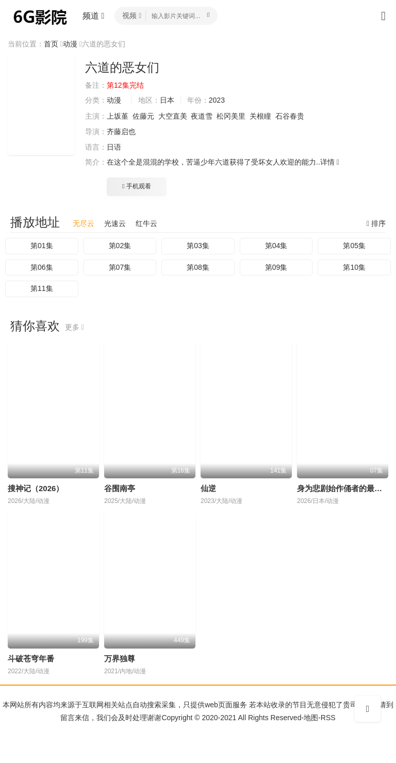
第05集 (354, 245)
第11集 (41, 288)
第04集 (276, 245)
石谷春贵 (289, 116)
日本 (167, 100)
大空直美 (172, 116)
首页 (51, 44)
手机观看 (136, 186)
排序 (376, 223)
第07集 (120, 267)
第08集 (198, 267)
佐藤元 (143, 116)
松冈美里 (231, 116)
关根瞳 (260, 116)
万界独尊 (119, 658)
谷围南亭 (119, 488)
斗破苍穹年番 (31, 658)
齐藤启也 (121, 131)
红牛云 (146, 223)
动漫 (70, 44)
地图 (311, 717)
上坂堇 (117, 116)
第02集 (120, 245)
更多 (74, 327)
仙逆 (208, 488)
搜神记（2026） (35, 488)
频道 (93, 15)
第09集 (276, 267)
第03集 (198, 245)
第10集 (354, 267)
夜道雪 (201, 116)
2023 (217, 100)
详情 (329, 162)
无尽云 (83, 223)
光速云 (115, 223)
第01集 (41, 245)
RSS (328, 717)
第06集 (41, 267)
